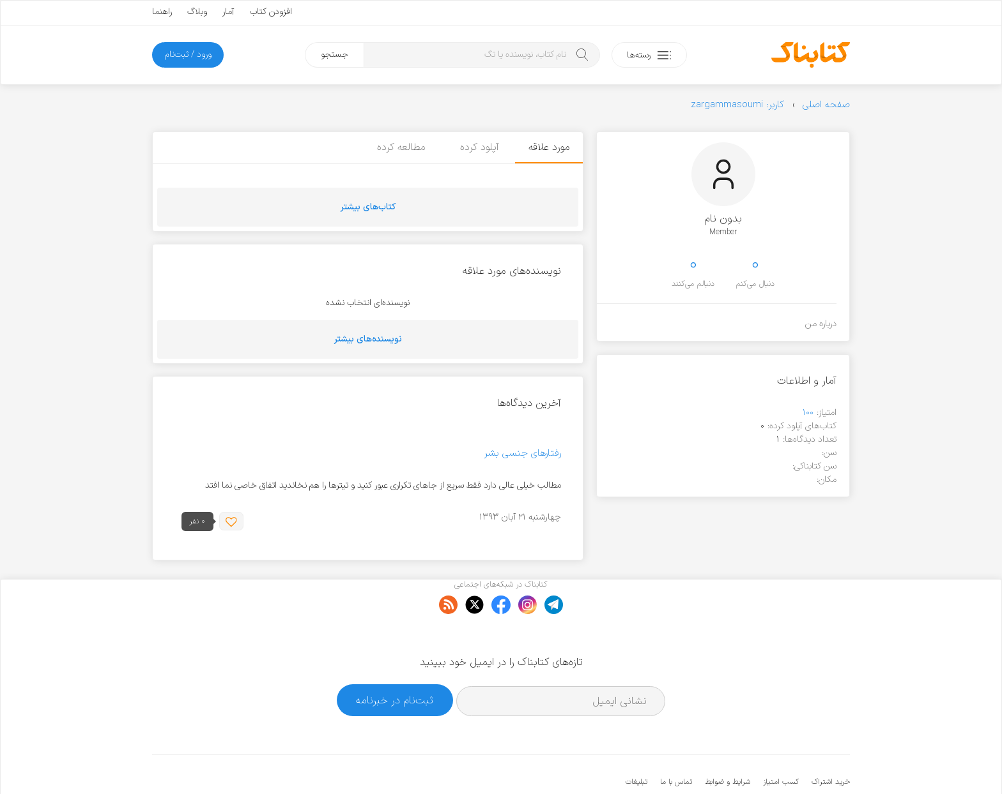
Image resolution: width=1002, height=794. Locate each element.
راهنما (162, 12)
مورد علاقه (548, 147)
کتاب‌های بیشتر (368, 207)
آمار (228, 12)
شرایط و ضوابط (727, 743)
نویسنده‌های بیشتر (368, 339)
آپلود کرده (477, 147)
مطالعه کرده (398, 147)
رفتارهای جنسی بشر (522, 453)
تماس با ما (676, 743)
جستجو (334, 54)
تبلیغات (636, 743)
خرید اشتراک (831, 743)
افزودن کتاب (271, 12)
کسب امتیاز (781, 743)
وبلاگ (197, 12)
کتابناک (782, 763)
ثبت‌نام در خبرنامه (394, 661)
